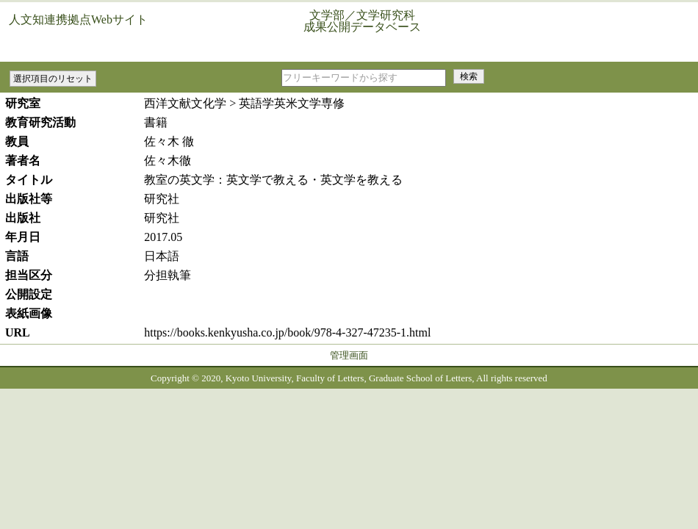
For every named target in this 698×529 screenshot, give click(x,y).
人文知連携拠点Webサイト (78, 19)
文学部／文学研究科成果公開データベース (362, 21)
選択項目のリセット (53, 78)
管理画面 (349, 355)
